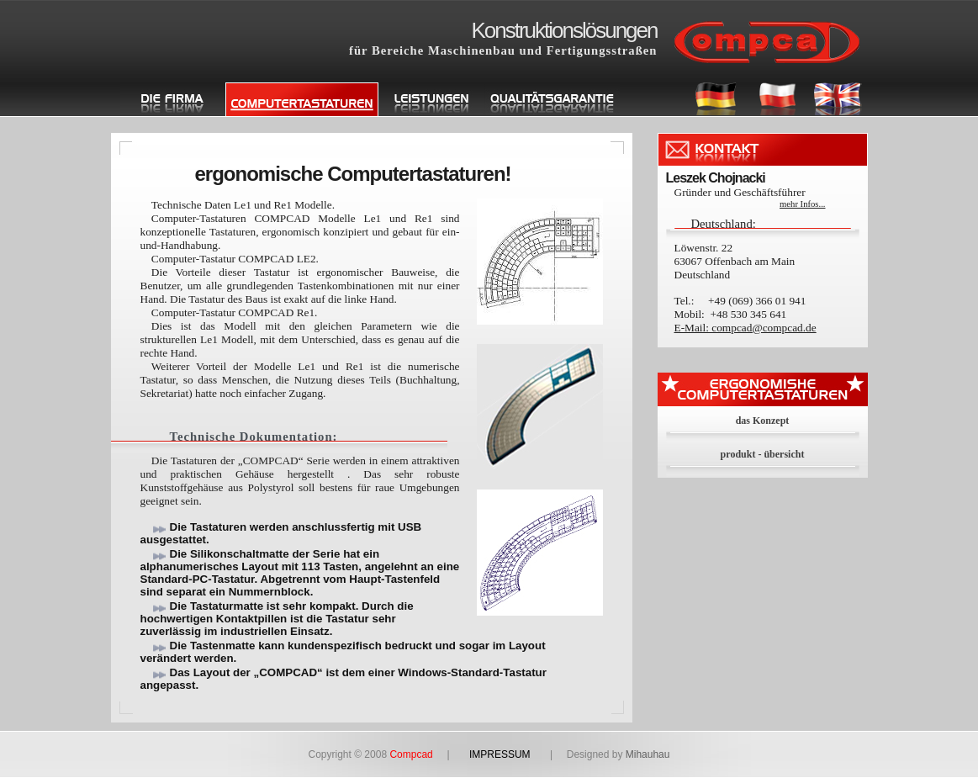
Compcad (418, 754)
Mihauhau (648, 754)
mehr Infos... (802, 204)
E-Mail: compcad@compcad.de (745, 327)
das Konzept (763, 420)
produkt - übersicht (763, 454)
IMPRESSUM (500, 754)
